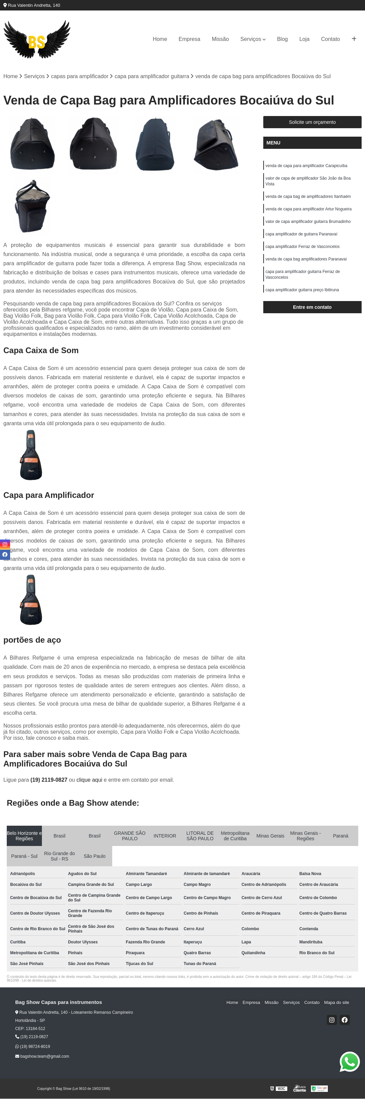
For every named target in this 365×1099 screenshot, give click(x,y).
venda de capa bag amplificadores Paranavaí (306, 262)
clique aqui (89, 780)
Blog (282, 39)
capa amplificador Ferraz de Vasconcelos (303, 249)
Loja (304, 39)
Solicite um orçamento (312, 122)
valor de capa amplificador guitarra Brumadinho (308, 223)
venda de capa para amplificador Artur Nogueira (309, 210)
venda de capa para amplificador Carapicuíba (306, 166)
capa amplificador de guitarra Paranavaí (302, 236)
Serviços (250, 39)
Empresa (189, 39)
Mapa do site (336, 1002)
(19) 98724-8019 (32, 1047)
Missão (220, 39)
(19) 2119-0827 (49, 780)
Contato (330, 39)
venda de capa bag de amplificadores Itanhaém (308, 198)
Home (160, 39)
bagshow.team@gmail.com (42, 1056)
